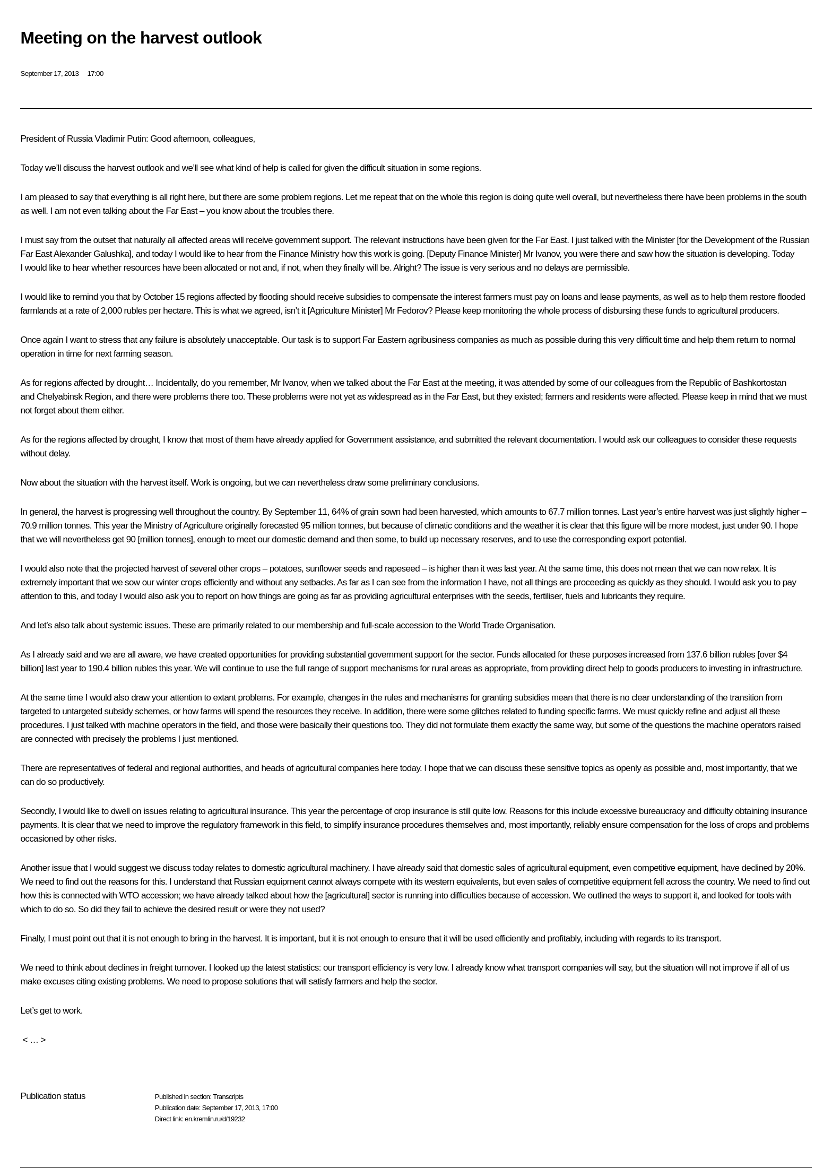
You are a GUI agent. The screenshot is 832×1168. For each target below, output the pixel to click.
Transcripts (228, 1097)
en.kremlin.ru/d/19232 (215, 1119)
